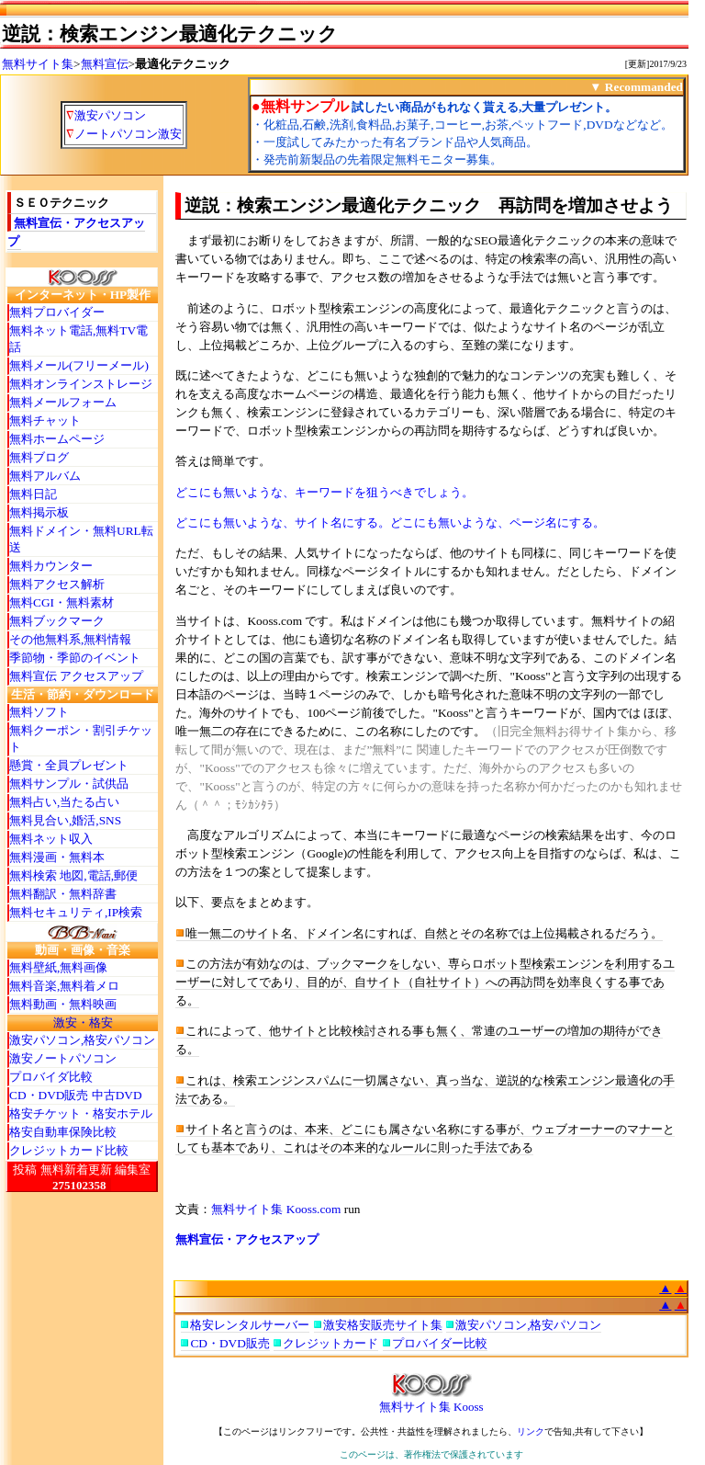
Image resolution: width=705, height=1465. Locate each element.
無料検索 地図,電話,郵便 (73, 875)
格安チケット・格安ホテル (80, 1113)
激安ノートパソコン (63, 1058)
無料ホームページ (57, 439)
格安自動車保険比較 (63, 1132)
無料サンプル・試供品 (69, 783)
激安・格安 (83, 1022)
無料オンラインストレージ (80, 384)
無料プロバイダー (57, 312)
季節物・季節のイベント (74, 657)
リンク (530, 1431)
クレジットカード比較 (69, 1150)
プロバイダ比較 (51, 1077)
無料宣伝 (105, 64)
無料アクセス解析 (57, 584)
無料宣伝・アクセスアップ (247, 1239)
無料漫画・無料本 (57, 857)
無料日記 (33, 494)
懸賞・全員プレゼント (69, 765)
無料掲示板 (39, 512)
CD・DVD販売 (229, 1343)
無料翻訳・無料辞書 (63, 894)
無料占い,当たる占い (64, 802)
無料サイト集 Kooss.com (276, 1209)
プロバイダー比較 (439, 1343)
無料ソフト (39, 712)
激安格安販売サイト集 (382, 1325)
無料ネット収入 (51, 839)
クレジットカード (330, 1343)
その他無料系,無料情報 (70, 639)
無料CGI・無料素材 (61, 602)
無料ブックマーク (57, 621)
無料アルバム (45, 476)
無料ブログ (39, 457)
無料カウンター (51, 566)
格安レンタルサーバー (249, 1325)
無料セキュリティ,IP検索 (75, 912)
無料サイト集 (37, 64)
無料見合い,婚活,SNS (65, 820)
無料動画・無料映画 (63, 1004)
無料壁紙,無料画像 (58, 967)
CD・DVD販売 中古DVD (75, 1095)
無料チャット (45, 420)
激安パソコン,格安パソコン (82, 1040)
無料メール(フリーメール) (79, 365)
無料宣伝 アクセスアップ (76, 676)
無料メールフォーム (63, 402)
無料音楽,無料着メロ (64, 986)
